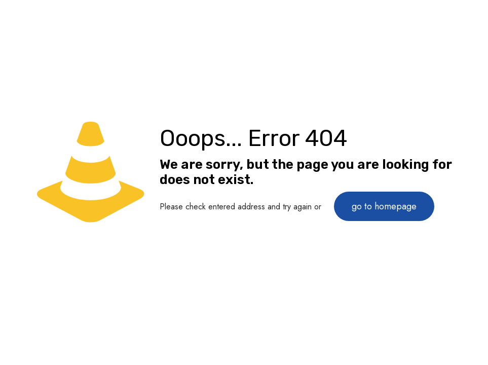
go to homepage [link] (384, 206)
